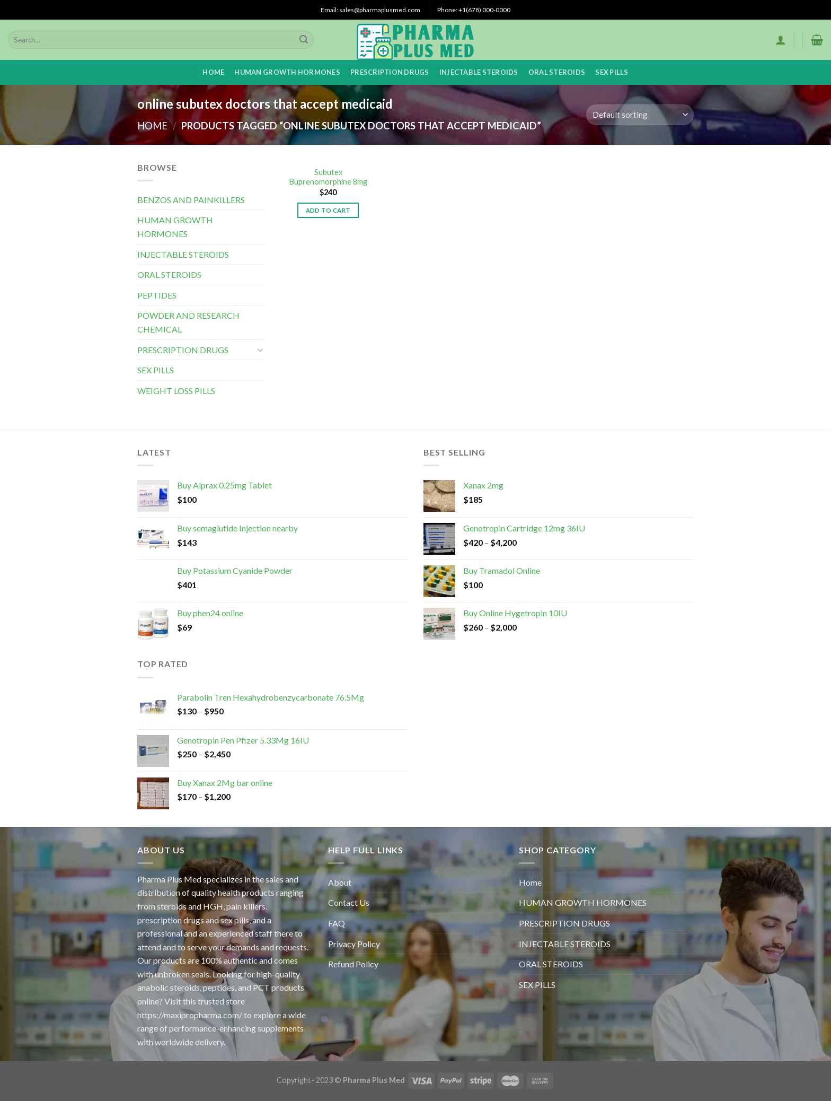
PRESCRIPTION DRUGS (389, 72)
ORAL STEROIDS (556, 72)
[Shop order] (640, 114)
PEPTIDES (156, 295)
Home (213, 72)
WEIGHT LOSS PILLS (176, 391)
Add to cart (328, 210)
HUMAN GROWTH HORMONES (287, 72)
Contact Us (348, 902)
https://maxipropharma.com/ (189, 1015)
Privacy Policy (354, 944)
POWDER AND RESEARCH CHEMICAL (188, 322)
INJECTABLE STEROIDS (478, 72)
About (339, 882)
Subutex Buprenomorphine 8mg (328, 177)
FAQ (336, 923)
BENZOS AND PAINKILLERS (191, 200)
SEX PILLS (611, 72)
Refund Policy (353, 964)
